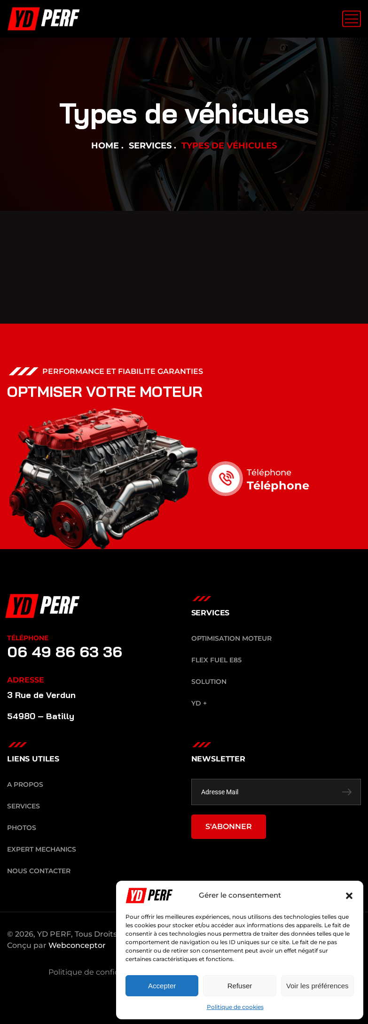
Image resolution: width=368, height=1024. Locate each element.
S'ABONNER (228, 826)
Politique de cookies (235, 1006)
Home (105, 145)
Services (150, 145)
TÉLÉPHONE (27, 638)
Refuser (239, 986)
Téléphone (279, 472)
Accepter (162, 986)
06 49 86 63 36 (64, 651)
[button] (349, 895)
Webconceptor (77, 945)
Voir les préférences (317, 986)
